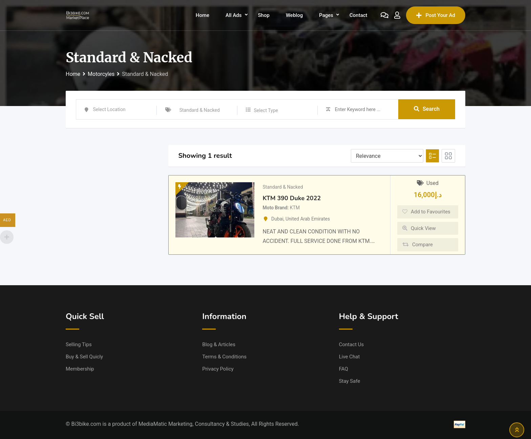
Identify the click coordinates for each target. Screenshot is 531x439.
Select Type (266, 110)
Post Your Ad (435, 15)
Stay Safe (349, 381)
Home (202, 15)
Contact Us (351, 344)
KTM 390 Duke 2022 (292, 198)
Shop (264, 15)
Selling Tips (79, 344)
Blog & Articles (218, 344)
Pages (326, 15)
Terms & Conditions (224, 357)
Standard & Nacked (283, 187)
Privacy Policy (217, 369)
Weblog (294, 15)
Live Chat (349, 357)
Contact (358, 15)
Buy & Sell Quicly (84, 357)
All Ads (233, 15)
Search (427, 109)
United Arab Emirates (307, 219)
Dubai (277, 219)
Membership (80, 369)
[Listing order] (387, 156)
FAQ (343, 369)
